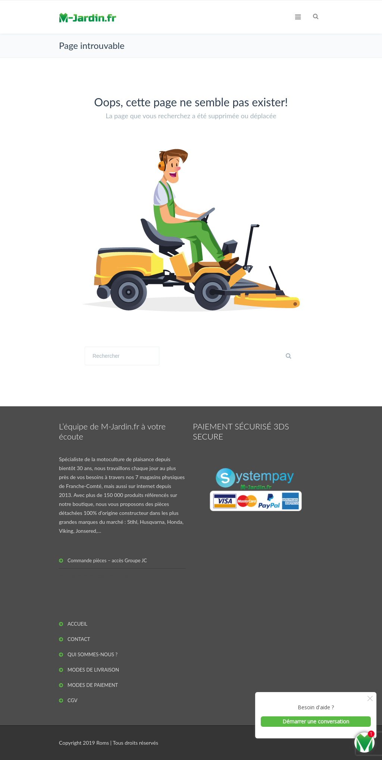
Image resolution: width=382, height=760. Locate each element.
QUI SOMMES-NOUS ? (93, 654)
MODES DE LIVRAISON (93, 670)
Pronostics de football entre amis (94, 576)
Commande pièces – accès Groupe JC (107, 560)
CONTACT (79, 639)
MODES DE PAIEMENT (93, 685)
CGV (73, 700)
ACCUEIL (77, 624)
